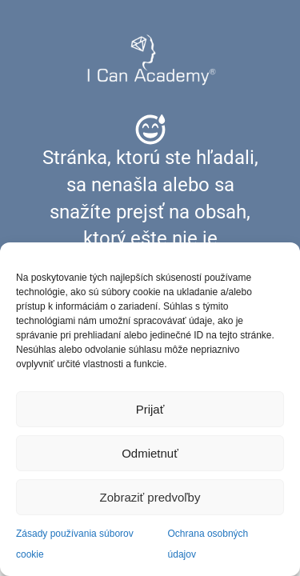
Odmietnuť (150, 453)
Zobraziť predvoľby (150, 497)
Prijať (150, 409)
